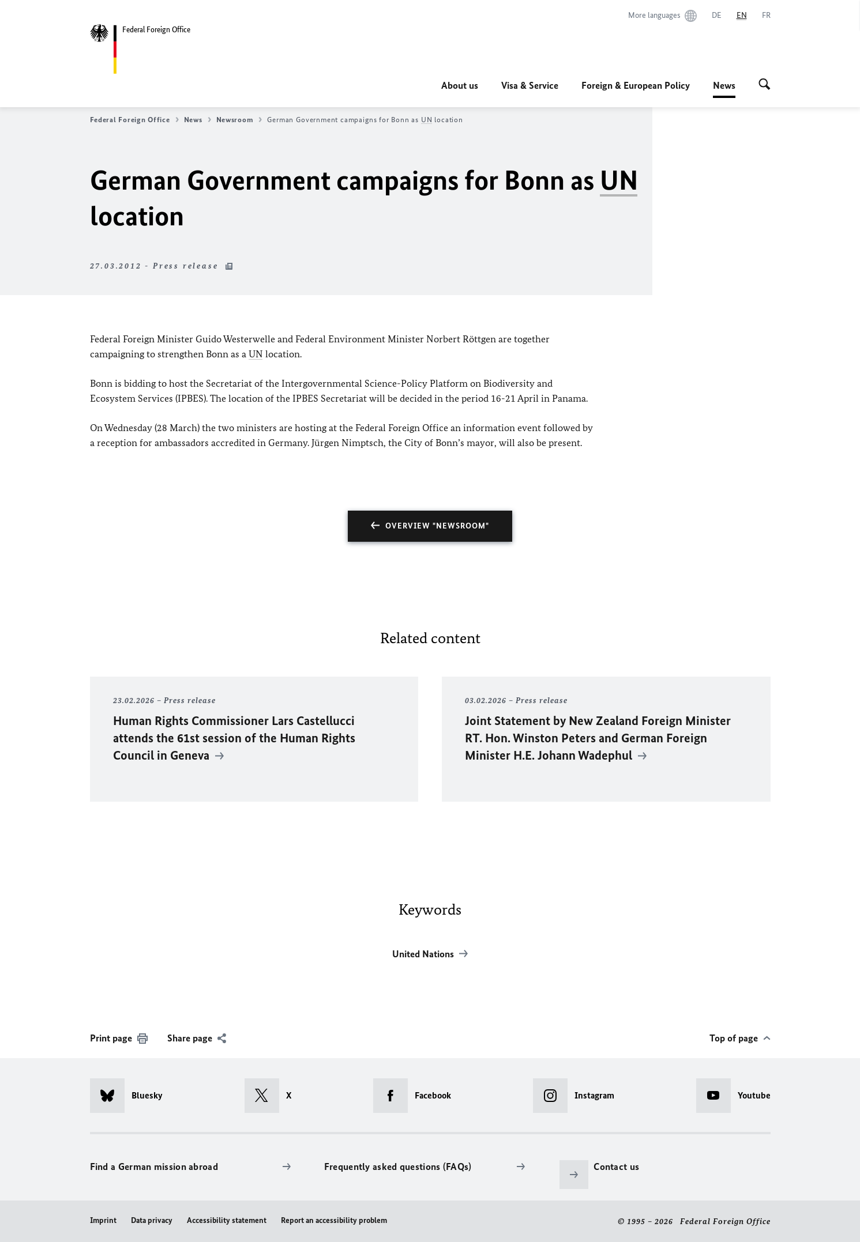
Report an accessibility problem (334, 1220)
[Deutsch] (717, 15)
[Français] (766, 15)
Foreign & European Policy (635, 85)
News (724, 85)
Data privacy (151, 1220)
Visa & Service (529, 85)
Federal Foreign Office (134, 120)
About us (459, 85)
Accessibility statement (226, 1220)
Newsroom (239, 120)
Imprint (103, 1220)
